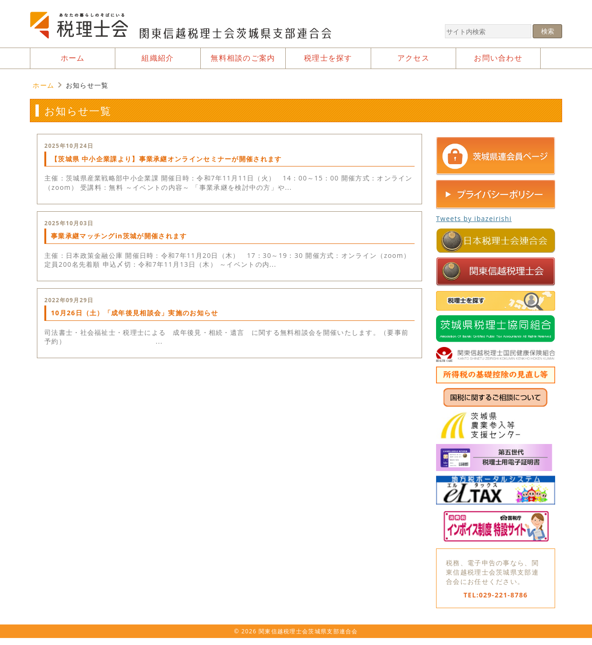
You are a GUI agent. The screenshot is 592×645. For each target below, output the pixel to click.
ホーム (43, 85)
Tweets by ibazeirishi (474, 218)
